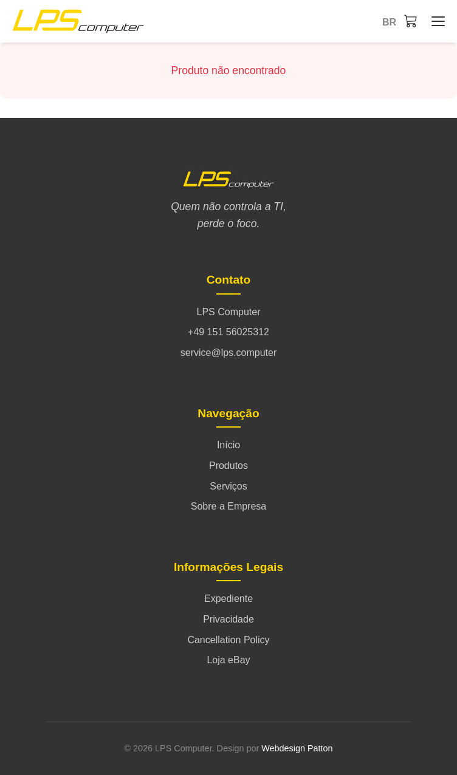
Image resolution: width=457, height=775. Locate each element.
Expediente (228, 598)
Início (228, 445)
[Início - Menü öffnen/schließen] (435, 21)
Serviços (228, 486)
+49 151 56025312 (228, 332)
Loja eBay (228, 660)
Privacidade (228, 619)
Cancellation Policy (228, 640)
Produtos (228, 465)
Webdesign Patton (296, 748)
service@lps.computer (228, 352)
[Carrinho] (410, 20)
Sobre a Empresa (229, 506)
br (389, 22)
